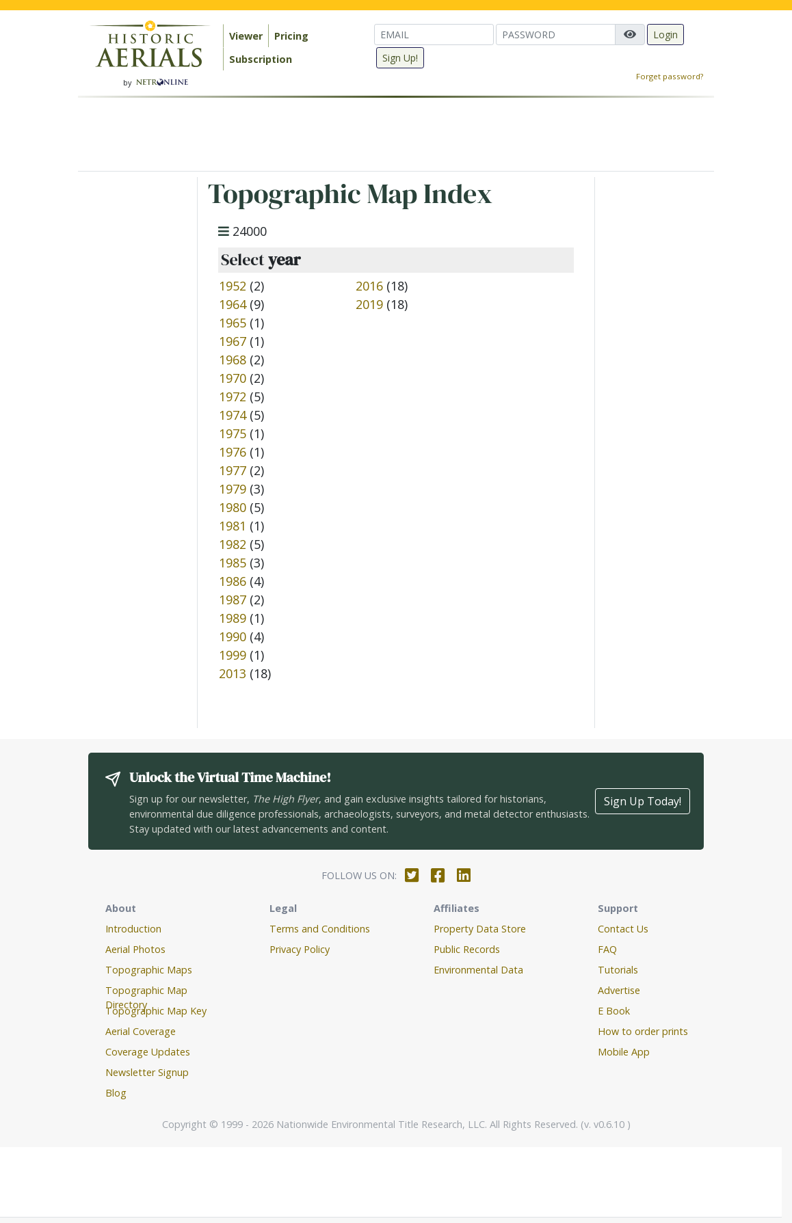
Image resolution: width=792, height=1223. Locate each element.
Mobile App (624, 1051)
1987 (232, 599)
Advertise (619, 990)
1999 (232, 655)
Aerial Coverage (140, 1031)
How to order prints (643, 1031)
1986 (232, 581)
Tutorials (618, 969)
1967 (232, 341)
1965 (232, 322)
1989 (232, 618)
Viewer (246, 35)
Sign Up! (400, 57)
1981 (232, 526)
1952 (232, 286)
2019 (369, 304)
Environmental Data (478, 969)
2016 (369, 286)
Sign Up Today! (642, 801)
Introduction (133, 928)
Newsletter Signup (147, 1072)
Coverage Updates (147, 1051)
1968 (232, 359)
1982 (232, 544)
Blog (116, 1092)
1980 (232, 507)
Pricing (291, 35)
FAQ (607, 949)
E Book (614, 1010)
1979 (232, 489)
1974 (232, 415)
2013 (232, 673)
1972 (232, 396)
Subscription (260, 59)
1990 (232, 636)
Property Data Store (480, 928)
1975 (232, 433)
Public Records (467, 949)
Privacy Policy (299, 949)
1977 (232, 470)
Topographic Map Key (156, 1010)
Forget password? (669, 76)
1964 (232, 304)
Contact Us (623, 928)
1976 (232, 452)
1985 (232, 562)
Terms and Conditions (319, 928)
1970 (232, 378)
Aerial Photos (135, 949)
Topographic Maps (148, 969)
